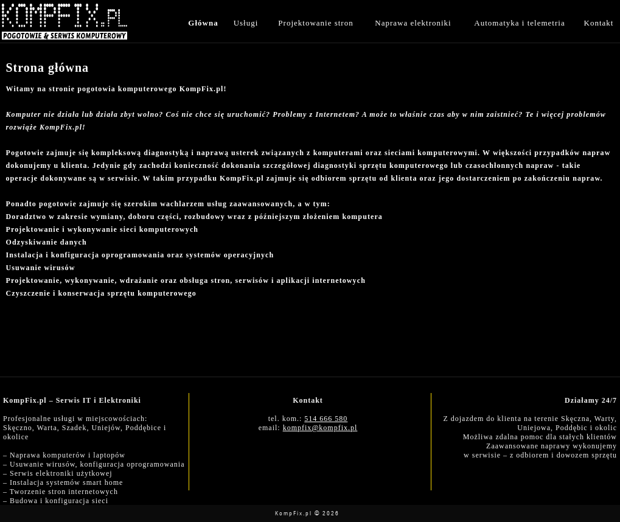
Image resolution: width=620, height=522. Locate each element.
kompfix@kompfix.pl (320, 427)
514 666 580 (325, 418)
